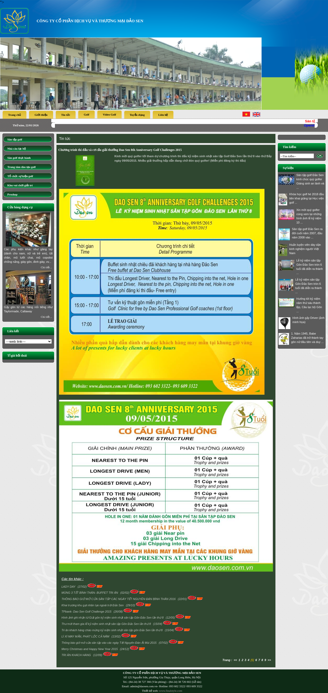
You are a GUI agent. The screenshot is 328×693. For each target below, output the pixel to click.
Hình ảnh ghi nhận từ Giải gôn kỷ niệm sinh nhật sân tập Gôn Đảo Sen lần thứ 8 (112, 617)
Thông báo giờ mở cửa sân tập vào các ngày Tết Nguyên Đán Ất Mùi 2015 (109, 642)
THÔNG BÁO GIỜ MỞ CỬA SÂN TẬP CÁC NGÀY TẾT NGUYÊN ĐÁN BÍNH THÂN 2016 (118, 599)
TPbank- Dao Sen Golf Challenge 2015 (86, 611)
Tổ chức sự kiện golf (20, 176)
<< (235, 660)
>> (269, 660)
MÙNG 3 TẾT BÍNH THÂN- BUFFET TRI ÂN (90, 592)
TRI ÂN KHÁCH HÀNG (76, 655)
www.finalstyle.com (170, 690)
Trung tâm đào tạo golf (21, 166)
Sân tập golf (14, 139)
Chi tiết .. (46, 267)
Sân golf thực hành (19, 157)
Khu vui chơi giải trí (20, 185)
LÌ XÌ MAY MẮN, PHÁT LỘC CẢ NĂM (85, 636)
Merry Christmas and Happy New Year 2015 (89, 649)
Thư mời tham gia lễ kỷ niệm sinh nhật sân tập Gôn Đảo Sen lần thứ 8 (106, 623)
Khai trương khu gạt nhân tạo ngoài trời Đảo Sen (93, 605)
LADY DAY (68, 586)
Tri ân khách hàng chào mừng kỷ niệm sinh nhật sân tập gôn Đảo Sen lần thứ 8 (112, 630)
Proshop (12, 194)
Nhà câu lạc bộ (16, 148)
